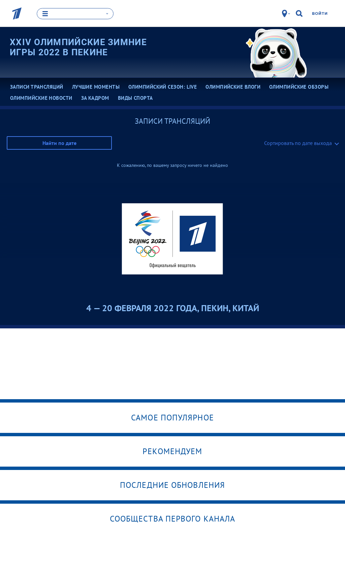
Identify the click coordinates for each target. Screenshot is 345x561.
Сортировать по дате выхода (298, 143)
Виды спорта (135, 98)
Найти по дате (59, 143)
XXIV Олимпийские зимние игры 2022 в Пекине (78, 47)
